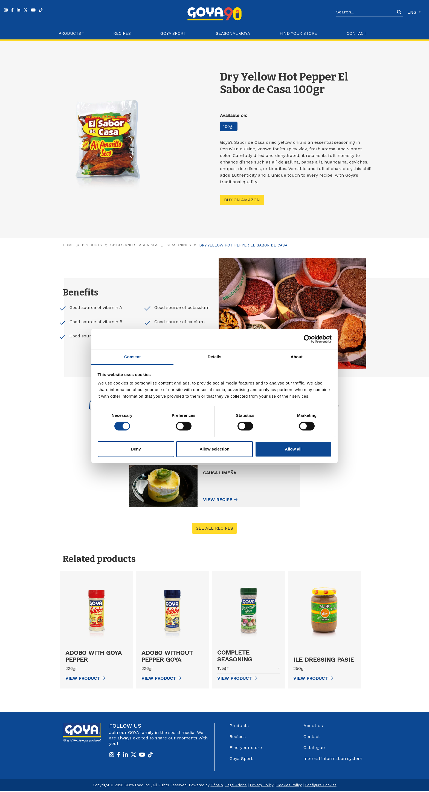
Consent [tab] (132, 356)
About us (313, 726)
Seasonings (179, 245)
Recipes (122, 33)
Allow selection (214, 449)
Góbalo (217, 786)
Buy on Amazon (242, 199)
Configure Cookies (321, 786)
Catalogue (314, 748)
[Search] (365, 12)
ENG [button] (412, 12)
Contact (356, 33)
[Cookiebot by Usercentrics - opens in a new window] (308, 339)
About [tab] (297, 356)
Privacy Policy (262, 786)
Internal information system (332, 759)
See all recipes (214, 529)
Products (92, 245)
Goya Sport (173, 33)
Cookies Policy (289, 786)
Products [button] (70, 33)
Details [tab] (214, 356)
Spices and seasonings (135, 245)
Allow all (293, 449)
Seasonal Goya (233, 33)
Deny (136, 449)
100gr (230, 126)
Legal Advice (236, 786)
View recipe (225, 500)
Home (68, 245)
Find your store (298, 33)
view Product (85, 679)
